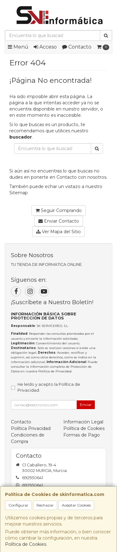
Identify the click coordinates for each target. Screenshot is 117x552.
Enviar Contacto (58, 221)
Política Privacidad (31, 428)
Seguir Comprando (59, 210)
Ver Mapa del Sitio (58, 231)
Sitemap (18, 193)
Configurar (18, 505)
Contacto (76, 47)
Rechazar (45, 505)
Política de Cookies (25, 544)
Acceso (45, 47)
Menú (18, 47)
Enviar (86, 404)
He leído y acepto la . (48, 387)
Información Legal (83, 422)
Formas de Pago (81, 435)
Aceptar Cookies (76, 505)
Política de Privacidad (54, 371)
